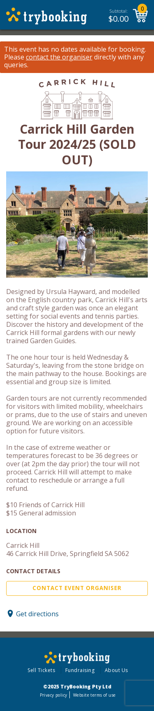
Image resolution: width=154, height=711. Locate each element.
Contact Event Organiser (77, 588)
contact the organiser (59, 57)
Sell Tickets (41, 670)
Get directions (37, 613)
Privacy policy (53, 695)
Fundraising (80, 670)
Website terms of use (94, 695)
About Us (116, 670)
